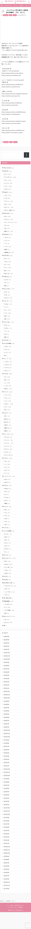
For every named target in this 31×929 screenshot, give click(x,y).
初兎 (7, 319)
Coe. (7, 381)
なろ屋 (7, 582)
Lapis (7, 217)
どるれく (8, 465)
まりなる (7, 505)
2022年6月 (6, 803)
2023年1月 (6, 780)
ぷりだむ (7, 536)
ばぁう (7, 205)
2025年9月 (6, 674)
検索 (26, 155)
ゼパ (6, 502)
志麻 (6, 623)
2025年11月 (7, 667)
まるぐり (7, 375)
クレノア (7, 363)
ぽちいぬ (7, 558)
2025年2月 (6, 697)
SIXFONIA (6, 15)
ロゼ (6, 226)
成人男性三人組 (9, 592)
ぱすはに (7, 493)
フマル (7, 474)
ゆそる (7, 533)
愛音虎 (7, 251)
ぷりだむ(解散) (9, 539)
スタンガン (8, 372)
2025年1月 (6, 700)
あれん (7, 517)
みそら (7, 477)
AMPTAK (8, 171)
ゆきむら (7, 586)
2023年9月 (6, 753)
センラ (7, 617)
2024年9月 (6, 713)
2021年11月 (7, 826)
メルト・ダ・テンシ (10, 223)
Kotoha (7, 489)
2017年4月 (6, 905)
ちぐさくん (8, 183)
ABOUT (12, 922)
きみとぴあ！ (9, 325)
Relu (7, 385)
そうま (7, 199)
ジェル (7, 406)
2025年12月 (7, 664)
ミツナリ (7, 248)
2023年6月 (6, 763)
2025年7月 (6, 680)
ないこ (7, 313)
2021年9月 (6, 833)
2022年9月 (6, 793)
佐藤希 (7, 511)
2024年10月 (7, 710)
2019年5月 (6, 895)
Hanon (7, 486)
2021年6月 (6, 842)
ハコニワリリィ (9, 483)
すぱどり (7, 418)
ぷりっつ (8, 186)
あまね (7, 545)
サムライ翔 (8, 576)
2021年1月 (6, 859)
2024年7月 (6, 720)
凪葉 (6, 341)
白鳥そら (7, 431)
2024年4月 (6, 730)
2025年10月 (7, 670)
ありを (7, 329)
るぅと (7, 412)
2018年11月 (7, 899)
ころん (7, 400)
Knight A (8, 193)
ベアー (6, 245)
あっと (7, 174)
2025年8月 (6, 677)
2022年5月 (6, 806)
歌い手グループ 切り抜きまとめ (15, 2)
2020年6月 (6, 882)
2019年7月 (6, 892)
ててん (7, 335)
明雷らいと (8, 232)
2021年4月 (6, 849)
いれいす (8, 304)
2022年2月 (6, 816)
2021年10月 (7, 829)
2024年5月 (6, 727)
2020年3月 (6, 885)
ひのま (6, 526)
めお (6, 338)
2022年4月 (6, 809)
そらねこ (7, 350)
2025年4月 (6, 690)
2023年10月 (7, 750)
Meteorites (8, 214)
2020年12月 (7, 862)
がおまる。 (8, 332)
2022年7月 (6, 799)
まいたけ (7, 458)
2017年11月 (7, 902)
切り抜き (7, 589)
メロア (7, 530)
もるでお (7, 282)
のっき (7, 353)
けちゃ (7, 180)
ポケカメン (8, 455)
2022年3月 (6, 813)
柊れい (7, 422)
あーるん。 (8, 542)
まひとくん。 (8, 208)
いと (7, 471)
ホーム (8, 922)
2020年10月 (7, 869)
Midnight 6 (8, 236)
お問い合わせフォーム (19, 922)
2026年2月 (6, 657)
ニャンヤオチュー (9, 602)
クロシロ (7, 239)
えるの (7, 598)
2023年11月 (7, 746)
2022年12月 (7, 783)
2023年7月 (6, 760)
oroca (7, 499)
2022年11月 (7, 786)
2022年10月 (7, 789)
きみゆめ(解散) (9, 347)
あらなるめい (9, 291)
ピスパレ (7, 514)
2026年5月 (6, 647)
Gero (7, 630)
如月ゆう (8, 394)
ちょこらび (8, 440)
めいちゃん (8, 301)
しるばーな (8, 369)
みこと (14, 15)
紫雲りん (7, 437)
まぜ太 (7, 189)
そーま (7, 242)
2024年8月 (6, 717)
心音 (7, 229)
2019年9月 (6, 889)
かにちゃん (8, 443)
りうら (7, 316)
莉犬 (7, 415)
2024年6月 (6, 723)
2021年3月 (6, 852)
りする (7, 605)
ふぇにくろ (8, 452)
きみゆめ (7, 344)
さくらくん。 (8, 446)
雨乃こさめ (8, 276)
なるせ (7, 298)
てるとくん (8, 202)
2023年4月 (6, 770)
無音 (6, 288)
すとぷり (8, 397)
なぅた (7, 523)
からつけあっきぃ (10, 177)
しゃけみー (8, 366)
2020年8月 (6, 876)
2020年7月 (6, 879)
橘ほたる (7, 425)
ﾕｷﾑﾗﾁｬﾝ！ (7, 508)
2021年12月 (7, 823)
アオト (7, 468)
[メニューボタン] (2, 2)
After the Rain (9, 168)
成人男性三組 (8, 608)
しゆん (7, 196)
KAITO (7, 570)
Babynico (7, 496)
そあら (7, 548)
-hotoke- (8, 307)
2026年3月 (6, 654)
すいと (7, 520)
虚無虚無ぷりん (9, 254)
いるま (7, 263)
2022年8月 (6, 796)
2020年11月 (7, 866)
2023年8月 (6, 756)
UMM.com (8, 279)
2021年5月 (6, 846)
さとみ (7, 403)
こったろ (7, 391)
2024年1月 (6, 740)
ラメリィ (7, 356)
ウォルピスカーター (10, 595)
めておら (7, 564)
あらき (7, 294)
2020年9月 (6, 872)
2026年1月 (6, 660)
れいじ (6, 561)
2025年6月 (6, 684)
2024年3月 (6, 733)
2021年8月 (6, 836)
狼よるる (7, 428)
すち (10, 15)
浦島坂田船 (8, 611)
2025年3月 (6, 693)
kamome (8, 573)
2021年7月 (6, 839)
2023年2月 (6, 776)
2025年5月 (6, 687)
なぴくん (7, 551)
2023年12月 (7, 743)
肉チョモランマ (9, 627)
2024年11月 (7, 707)
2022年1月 (6, 819)
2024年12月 (7, 703)
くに (7, 387)
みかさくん (8, 220)
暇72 (7, 273)
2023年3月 (6, 773)
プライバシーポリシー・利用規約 (15, 924)
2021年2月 (6, 856)
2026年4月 (6, 650)
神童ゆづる (8, 434)
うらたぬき (8, 614)
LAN (7, 260)
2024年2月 (6, 737)
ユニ (6, 480)
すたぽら (8, 378)
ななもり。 (8, 409)
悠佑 (7, 322)
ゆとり (7, 285)
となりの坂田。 (9, 620)
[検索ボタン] (29, 2)
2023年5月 (6, 766)
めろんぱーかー (10, 567)
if (6, 310)
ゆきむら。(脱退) (9, 211)
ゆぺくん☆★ (8, 461)
